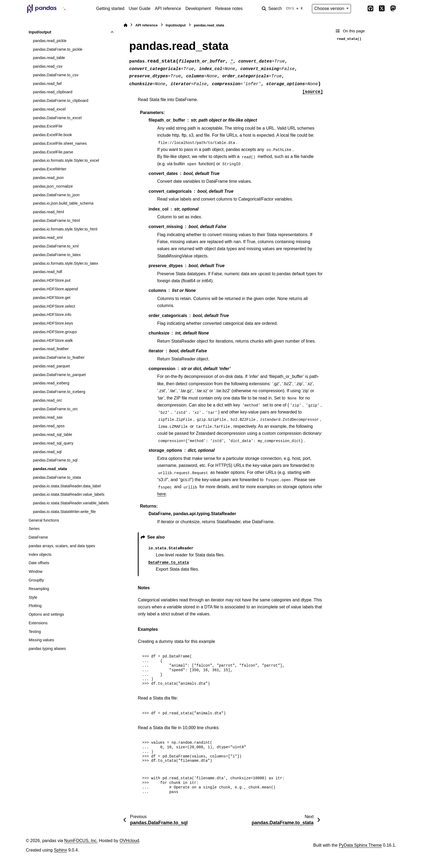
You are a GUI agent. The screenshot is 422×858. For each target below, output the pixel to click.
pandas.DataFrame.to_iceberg (59, 392)
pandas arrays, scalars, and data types (62, 546)
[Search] (283, 8)
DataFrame (38, 537)
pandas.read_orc (47, 400)
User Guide (139, 8)
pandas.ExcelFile (47, 126)
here (161, 494)
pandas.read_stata (50, 469)
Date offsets (39, 563)
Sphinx (60, 850)
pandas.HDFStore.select (54, 306)
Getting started (110, 8)
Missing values (41, 640)
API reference (168, 8)
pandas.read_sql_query (53, 443)
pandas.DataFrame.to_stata (57, 477)
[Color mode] (359, 8)
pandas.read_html (48, 212)
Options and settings (46, 614)
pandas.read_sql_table (52, 434)
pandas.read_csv (47, 66)
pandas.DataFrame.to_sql (55, 460)
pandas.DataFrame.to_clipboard (60, 100)
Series (34, 528)
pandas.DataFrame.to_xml (56, 246)
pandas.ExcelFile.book (52, 135)
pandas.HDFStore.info (52, 314)
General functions (44, 520)
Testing (35, 631)
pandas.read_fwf (47, 83)
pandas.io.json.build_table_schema (63, 203)
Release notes (228, 8)
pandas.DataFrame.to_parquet (59, 375)
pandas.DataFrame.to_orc (55, 409)
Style (33, 597)
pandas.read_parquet (51, 366)
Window (35, 571)
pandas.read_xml (47, 237)
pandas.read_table (49, 58)
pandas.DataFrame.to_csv (55, 75)
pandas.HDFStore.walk (53, 340)
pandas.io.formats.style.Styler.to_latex (65, 263)
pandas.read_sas (47, 417)
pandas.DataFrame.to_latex (57, 255)
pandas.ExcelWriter (49, 169)
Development (198, 8)
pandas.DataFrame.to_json (56, 195)
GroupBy (36, 580)
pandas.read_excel (49, 109)
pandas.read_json (48, 177)
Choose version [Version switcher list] (330, 8)
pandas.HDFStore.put (51, 280)
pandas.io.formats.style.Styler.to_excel (66, 160)
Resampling (39, 589)
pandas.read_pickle (49, 41)
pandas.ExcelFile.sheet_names (60, 143)
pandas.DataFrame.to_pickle (57, 49)
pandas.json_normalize (53, 186)
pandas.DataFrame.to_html (56, 220)
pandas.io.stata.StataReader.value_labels (68, 494)
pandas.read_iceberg (51, 383)
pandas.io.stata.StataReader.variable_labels (71, 503)
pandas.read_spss (49, 426)
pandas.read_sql (47, 452)
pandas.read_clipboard (52, 92)
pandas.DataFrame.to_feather (59, 357)
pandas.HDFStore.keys (53, 323)
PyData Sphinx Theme (360, 845)
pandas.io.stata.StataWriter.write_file (64, 511)
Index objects (40, 554)
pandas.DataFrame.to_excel (57, 118)
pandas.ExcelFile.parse (53, 152)
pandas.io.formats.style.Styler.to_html (65, 229)
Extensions (38, 623)
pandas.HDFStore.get (51, 297)
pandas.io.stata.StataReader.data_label (67, 486)
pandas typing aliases (47, 648)
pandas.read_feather (51, 349)
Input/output (40, 32)
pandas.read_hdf (47, 272)
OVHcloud (129, 840)
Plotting (35, 606)
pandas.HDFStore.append (55, 289)
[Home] (125, 25)
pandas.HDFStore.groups (55, 332)
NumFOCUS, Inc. (81, 840)
